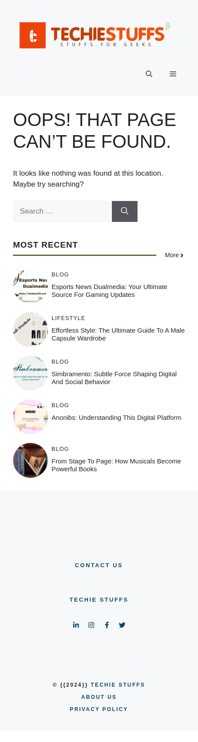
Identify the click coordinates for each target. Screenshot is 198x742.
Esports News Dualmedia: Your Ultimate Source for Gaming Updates (110, 290)
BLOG (60, 274)
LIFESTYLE (69, 318)
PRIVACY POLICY (99, 709)
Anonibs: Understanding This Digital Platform (116, 417)
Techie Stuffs (99, 599)
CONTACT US (99, 565)
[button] (149, 74)
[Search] (125, 211)
